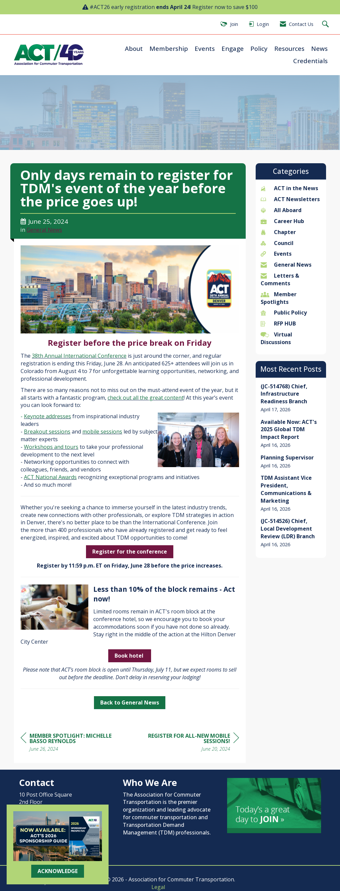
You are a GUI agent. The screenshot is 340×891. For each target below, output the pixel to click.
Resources (289, 48)
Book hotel (130, 655)
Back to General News (129, 702)
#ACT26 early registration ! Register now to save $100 (174, 7)
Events (205, 48)
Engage (232, 48)
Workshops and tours (51, 446)
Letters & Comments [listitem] (280, 279)
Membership (168, 48)
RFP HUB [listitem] (278, 323)
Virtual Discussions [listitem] (276, 338)
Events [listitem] (276, 253)
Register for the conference (129, 551)
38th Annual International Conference (79, 355)
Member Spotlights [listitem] (279, 298)
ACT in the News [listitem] (289, 188)
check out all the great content (146, 397)
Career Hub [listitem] (282, 221)
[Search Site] (326, 24)
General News (44, 229)
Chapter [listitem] (278, 232)
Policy (259, 48)
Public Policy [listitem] (284, 312)
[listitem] (291, 398)
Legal (158, 887)
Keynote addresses (47, 416)
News (319, 48)
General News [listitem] (286, 264)
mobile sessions (102, 431)
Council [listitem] (277, 243)
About (134, 48)
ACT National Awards (50, 477)
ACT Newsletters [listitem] (290, 199)
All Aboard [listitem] (281, 210)
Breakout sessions (47, 431)
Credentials (310, 61)
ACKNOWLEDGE (58, 871)
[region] (189, 743)
